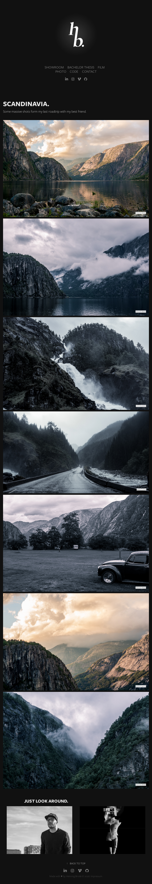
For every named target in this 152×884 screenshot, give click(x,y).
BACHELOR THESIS (80, 67)
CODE (74, 71)
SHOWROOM (54, 67)
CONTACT (89, 71)
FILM (101, 67)
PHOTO (60, 71)
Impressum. (97, 876)
